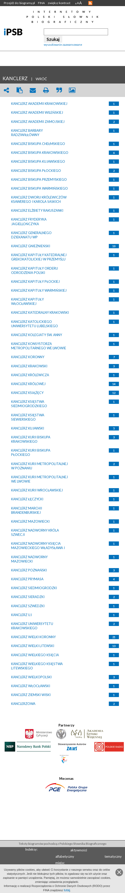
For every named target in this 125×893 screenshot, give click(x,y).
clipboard (19, 90)
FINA (41, 3)
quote (59, 90)
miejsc (60, 863)
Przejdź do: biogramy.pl (19, 3)
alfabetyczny (64, 856)
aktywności (78, 850)
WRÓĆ (41, 79)
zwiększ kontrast (59, 3)
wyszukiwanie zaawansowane (63, 44)
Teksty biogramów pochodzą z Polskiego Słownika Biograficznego (62, 844)
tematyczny (113, 856)
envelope (32, 90)
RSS (90, 3)
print (46, 90)
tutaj (67, 890)
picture (72, 90)
